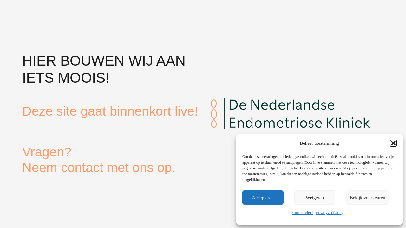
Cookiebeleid (302, 213)
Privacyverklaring (329, 213)
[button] (393, 143)
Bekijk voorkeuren (367, 197)
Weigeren (315, 197)
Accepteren (263, 197)
